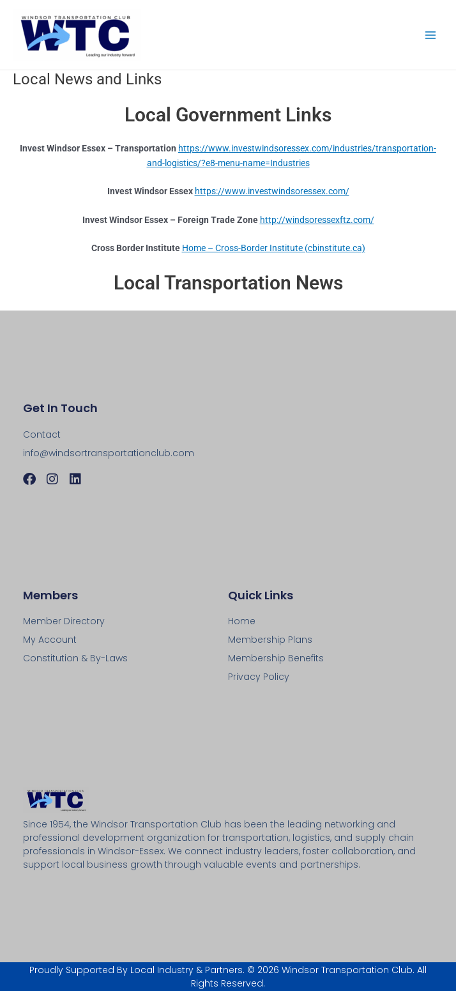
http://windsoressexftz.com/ (317, 220)
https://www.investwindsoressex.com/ (272, 191)
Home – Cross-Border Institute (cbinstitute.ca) (273, 248)
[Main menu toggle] (430, 34)
